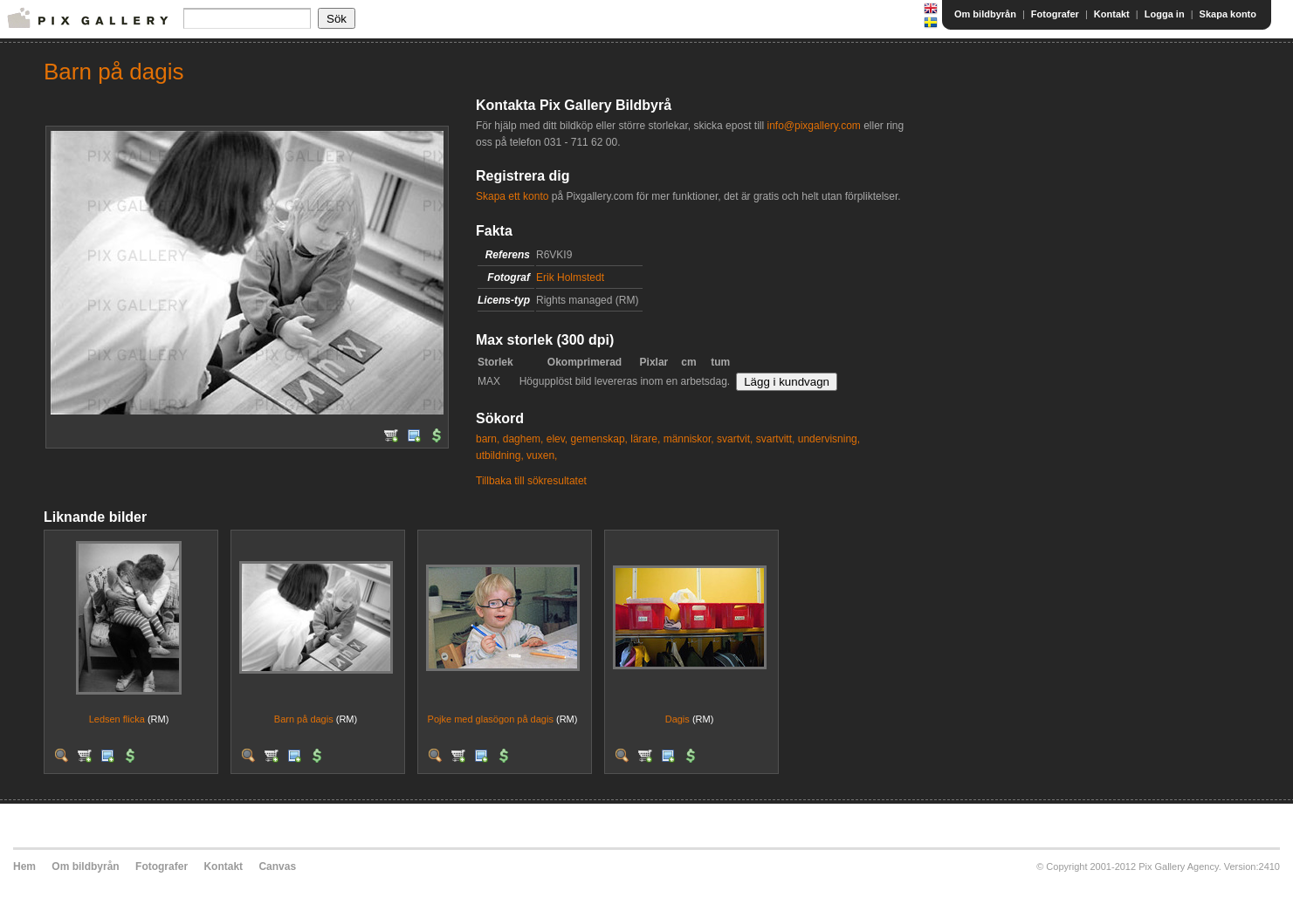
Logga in (1165, 14)
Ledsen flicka (117, 719)
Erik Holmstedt (570, 277)
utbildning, (500, 455)
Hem (24, 866)
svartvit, (735, 439)
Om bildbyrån (985, 14)
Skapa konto (1228, 14)
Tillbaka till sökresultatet (531, 481)
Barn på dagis (304, 719)
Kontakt (1112, 14)
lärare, (645, 439)
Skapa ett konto (512, 196)
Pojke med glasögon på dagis (491, 719)
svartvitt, (775, 439)
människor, (689, 439)
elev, (557, 439)
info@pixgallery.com (813, 126)
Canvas (277, 866)
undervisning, (829, 439)
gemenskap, (599, 439)
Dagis (677, 719)
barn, (487, 439)
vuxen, (541, 455)
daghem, (523, 439)
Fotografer (1055, 14)
